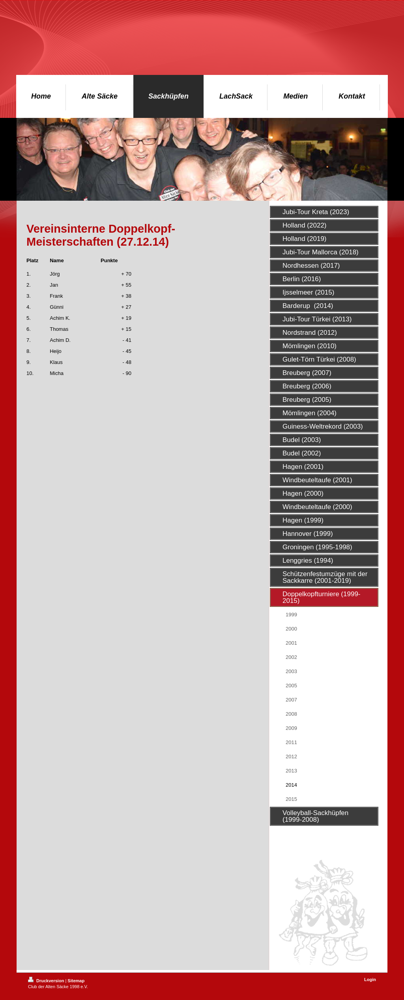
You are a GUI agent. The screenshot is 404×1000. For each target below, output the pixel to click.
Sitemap (75, 980)
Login (370, 979)
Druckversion (46, 980)
